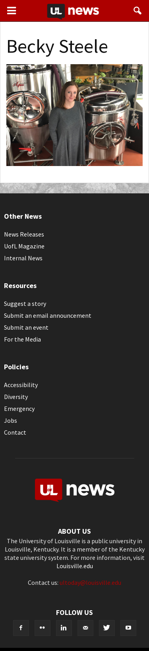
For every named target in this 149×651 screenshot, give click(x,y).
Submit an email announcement (47, 315)
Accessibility (21, 385)
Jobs (10, 420)
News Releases (24, 234)
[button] (138, 10)
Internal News (23, 258)
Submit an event (26, 327)
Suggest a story (25, 303)
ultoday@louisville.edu (90, 582)
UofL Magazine (24, 246)
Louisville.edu (74, 566)
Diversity (16, 397)
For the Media (22, 339)
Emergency (19, 408)
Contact (15, 432)
